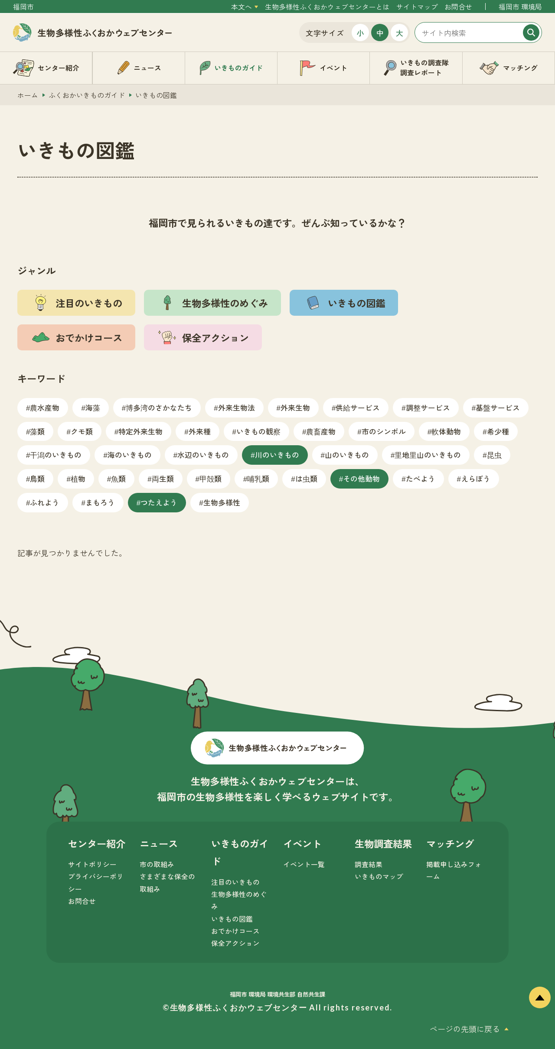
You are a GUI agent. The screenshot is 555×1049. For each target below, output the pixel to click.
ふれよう (44, 502)
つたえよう (158, 502)
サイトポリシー (92, 864)
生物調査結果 (383, 843)
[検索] (531, 32)
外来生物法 (236, 407)
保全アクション (235, 943)
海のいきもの (130, 454)
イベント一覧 (304, 864)
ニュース (159, 843)
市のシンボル (384, 431)
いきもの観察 (258, 431)
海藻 (92, 407)
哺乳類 (258, 478)
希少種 (498, 431)
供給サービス (358, 407)
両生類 (163, 478)
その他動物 (361, 478)
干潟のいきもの (56, 454)
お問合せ (458, 7)
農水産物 (44, 407)
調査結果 (368, 864)
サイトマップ (417, 7)
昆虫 (494, 454)
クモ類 (82, 431)
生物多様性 (221, 502)
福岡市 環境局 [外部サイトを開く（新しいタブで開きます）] (520, 7)
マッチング (450, 843)
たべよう (420, 478)
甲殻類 (210, 478)
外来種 (200, 431)
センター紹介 (96, 843)
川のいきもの (277, 454)
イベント (302, 843)
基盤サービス (498, 407)
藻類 (37, 431)
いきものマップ (379, 876)
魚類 (118, 478)
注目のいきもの (235, 882)
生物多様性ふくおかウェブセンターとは (327, 7)
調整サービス (428, 407)
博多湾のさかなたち (159, 407)
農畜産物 (321, 431)
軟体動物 (446, 431)
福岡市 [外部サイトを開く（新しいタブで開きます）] (23, 7)
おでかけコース (235, 931)
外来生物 (295, 407)
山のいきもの (347, 454)
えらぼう (475, 478)
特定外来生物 (140, 431)
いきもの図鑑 (232, 919)
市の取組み (157, 864)
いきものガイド (239, 852)
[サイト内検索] (478, 32)
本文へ (241, 7)
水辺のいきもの (203, 454)
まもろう (100, 502)
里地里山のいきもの (428, 454)
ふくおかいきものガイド (87, 95)
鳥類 (37, 478)
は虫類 (306, 478)
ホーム (27, 95)
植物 (78, 478)
